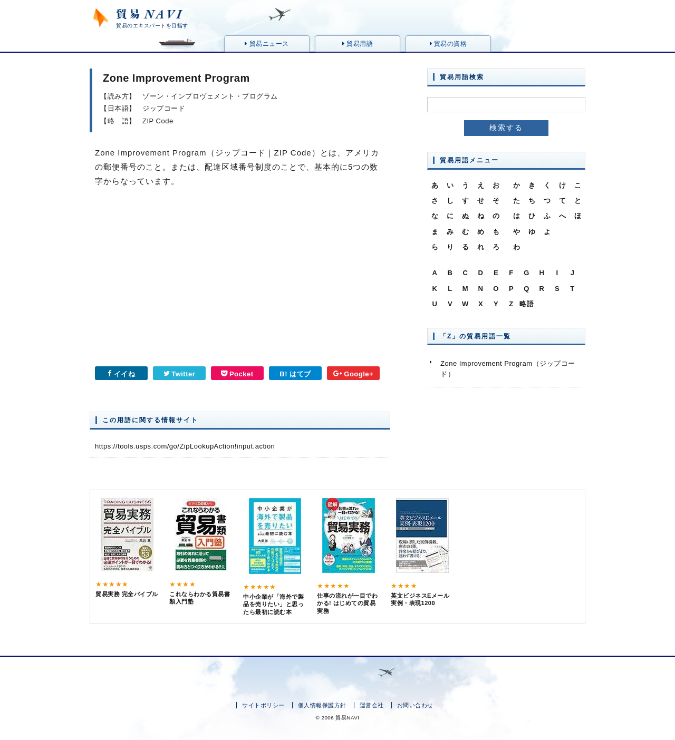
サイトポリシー (263, 705)
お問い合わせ (415, 705)
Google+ (353, 374)
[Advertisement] (161, 280)
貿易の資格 (448, 43)
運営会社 (372, 705)
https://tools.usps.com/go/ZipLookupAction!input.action (185, 446)
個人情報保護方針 (322, 705)
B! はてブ (295, 374)
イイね (121, 374)
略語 (526, 304)
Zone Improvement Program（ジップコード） (507, 368)
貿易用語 (357, 43)
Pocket (237, 374)
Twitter (179, 374)
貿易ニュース (266, 43)
